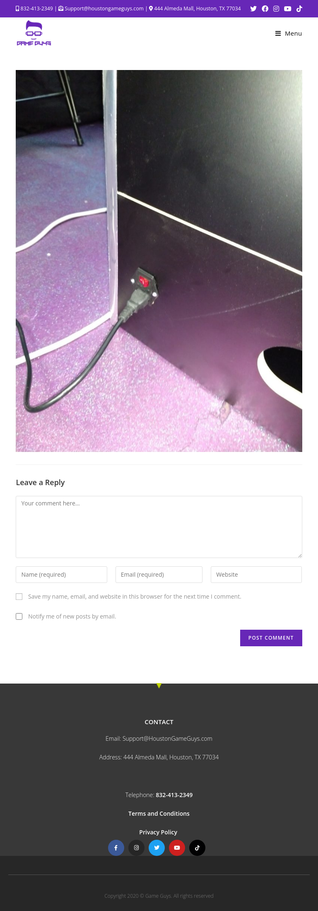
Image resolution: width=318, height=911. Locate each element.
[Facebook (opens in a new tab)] (265, 9)
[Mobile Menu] (288, 33)
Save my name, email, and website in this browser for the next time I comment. (134, 596)
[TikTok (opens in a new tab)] (298, 9)
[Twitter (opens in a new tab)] (253, 9)
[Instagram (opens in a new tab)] (276, 9)
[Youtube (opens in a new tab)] (288, 9)
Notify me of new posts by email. (72, 616)
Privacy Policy (158, 832)
